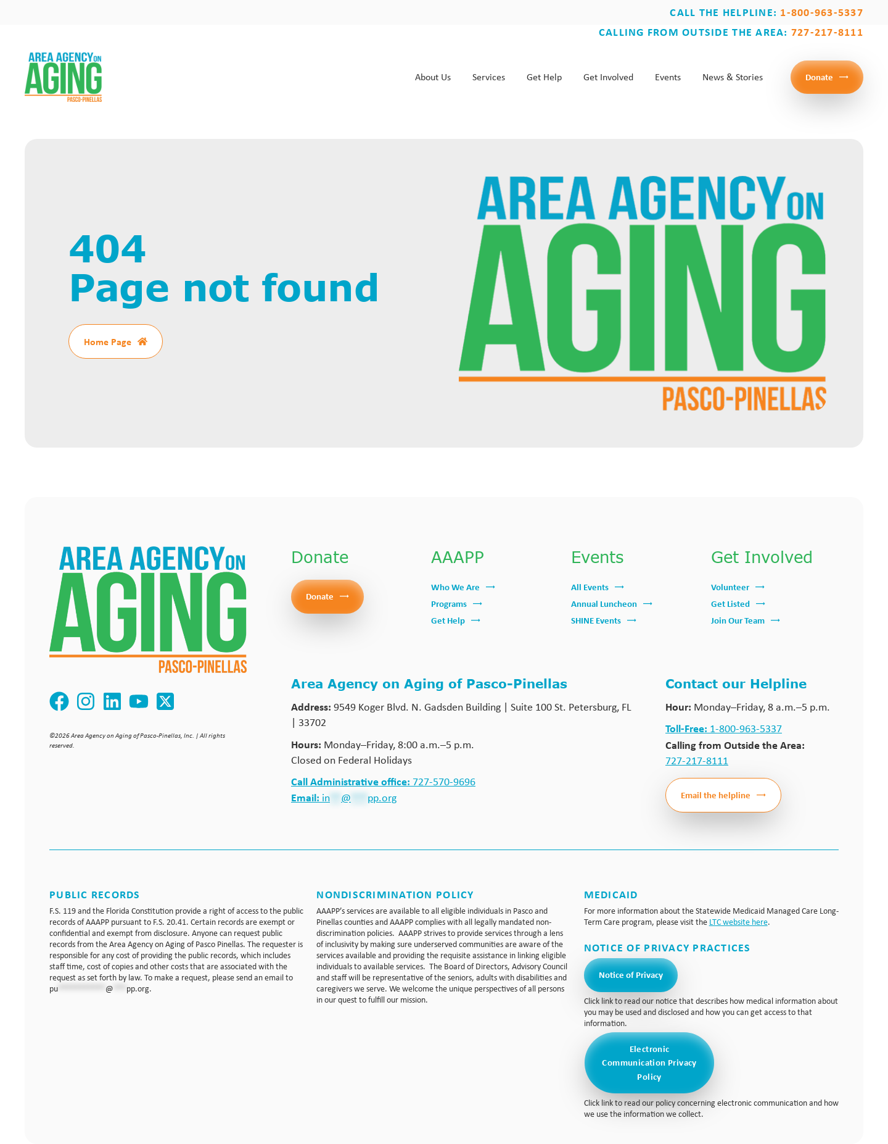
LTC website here (738, 921)
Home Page (107, 341)
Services (488, 76)
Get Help (544, 76)
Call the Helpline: (766, 12)
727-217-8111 (696, 760)
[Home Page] (142, 341)
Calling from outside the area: (731, 32)
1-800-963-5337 (723, 728)
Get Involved (608, 76)
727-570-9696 (383, 781)
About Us (433, 76)
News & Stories (732, 76)
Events (668, 76)
